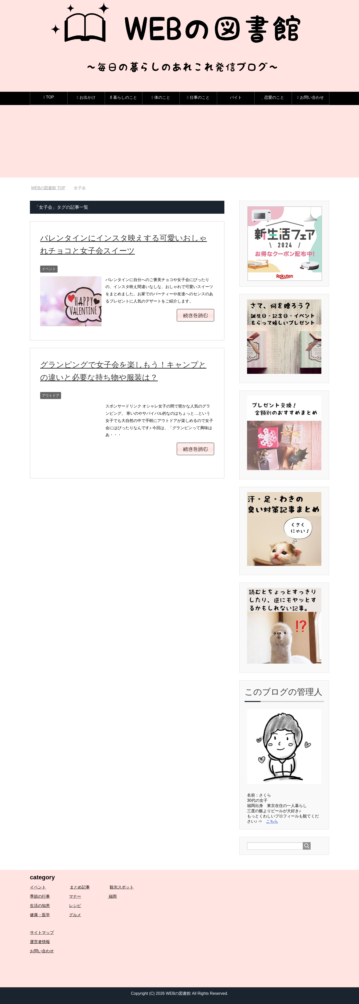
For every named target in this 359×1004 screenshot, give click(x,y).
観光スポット (122, 887)
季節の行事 (40, 896)
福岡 (112, 896)
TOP (48, 188)
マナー (75, 896)
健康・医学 (40, 915)
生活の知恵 (40, 906)
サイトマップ (42, 932)
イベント (49, 269)
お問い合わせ (42, 951)
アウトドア (50, 396)
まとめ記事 (80, 887)
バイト (236, 97)
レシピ (75, 906)
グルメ (75, 915)
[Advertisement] (179, 143)
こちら (272, 821)
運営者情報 (40, 942)
